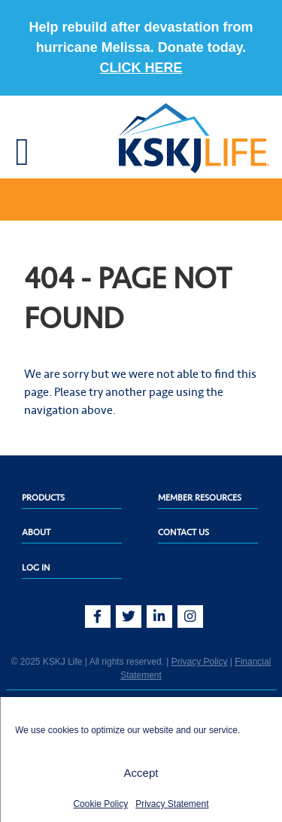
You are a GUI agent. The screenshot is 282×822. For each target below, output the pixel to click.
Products (43, 497)
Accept (141, 772)
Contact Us (183, 532)
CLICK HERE (140, 67)
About (36, 532)
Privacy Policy (199, 661)
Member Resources (199, 497)
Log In (36, 567)
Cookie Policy (100, 804)
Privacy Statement (171, 804)
